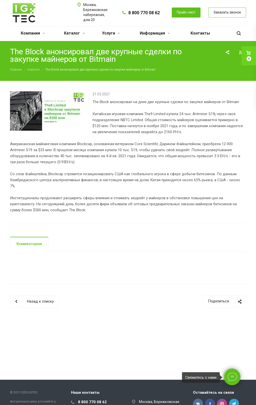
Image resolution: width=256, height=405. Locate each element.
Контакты (200, 33)
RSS (241, 53)
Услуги (111, 33)
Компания (33, 33)
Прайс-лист (186, 12)
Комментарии (29, 244)
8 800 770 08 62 (144, 12)
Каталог (74, 33)
